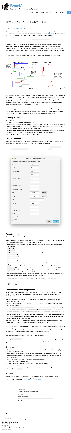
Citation (42, 12)
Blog (57, 12)
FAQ (53, 12)
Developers (62, 12)
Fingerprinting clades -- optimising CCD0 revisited (13, 420)
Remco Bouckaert (21, 29)
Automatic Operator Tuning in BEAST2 (11, 410)
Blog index (20, 393)
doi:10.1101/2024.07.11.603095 (32, 371)
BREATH (47, 35)
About (32, 12)
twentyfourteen (42, 430)
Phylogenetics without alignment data (10, 415)
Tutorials (48, 12)
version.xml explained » (35, 388)
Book (37, 12)
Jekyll (26, 430)
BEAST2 (8, 12)
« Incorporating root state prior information (35, 383)
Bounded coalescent (6, 418)
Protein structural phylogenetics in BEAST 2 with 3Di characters (16, 412)
